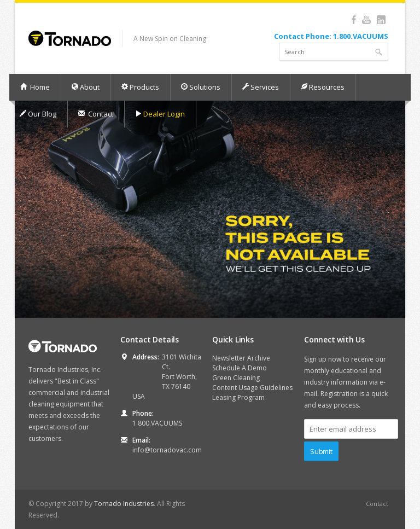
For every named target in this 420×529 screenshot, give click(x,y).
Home (35, 87)
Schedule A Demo (239, 368)
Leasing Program (238, 397)
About (85, 87)
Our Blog (37, 114)
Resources (322, 87)
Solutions (200, 87)
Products (140, 87)
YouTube (366, 19)
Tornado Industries (124, 503)
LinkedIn (381, 19)
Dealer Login (160, 114)
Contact (95, 114)
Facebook (353, 19)
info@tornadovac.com (167, 450)
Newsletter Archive (241, 358)
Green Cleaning (236, 377)
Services (260, 87)
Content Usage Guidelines (252, 387)
